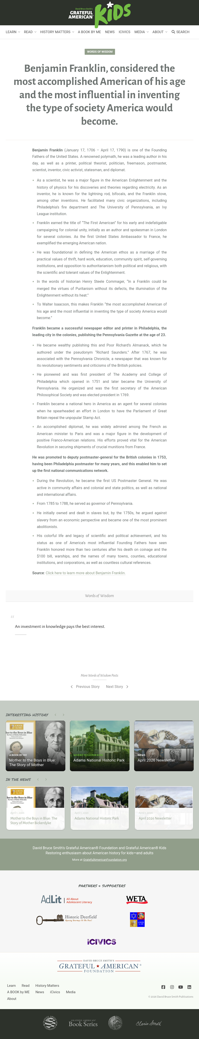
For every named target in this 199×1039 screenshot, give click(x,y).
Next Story (117, 686)
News (110, 32)
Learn (11, 32)
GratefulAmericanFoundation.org (105, 859)
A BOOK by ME (89, 32)
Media (139, 32)
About (158, 32)
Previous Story (85, 686)
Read (28, 32)
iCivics (124, 32)
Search (180, 32)
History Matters (55, 32)
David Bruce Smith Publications (175, 996)
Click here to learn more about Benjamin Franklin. (86, 573)
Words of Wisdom (99, 51)
